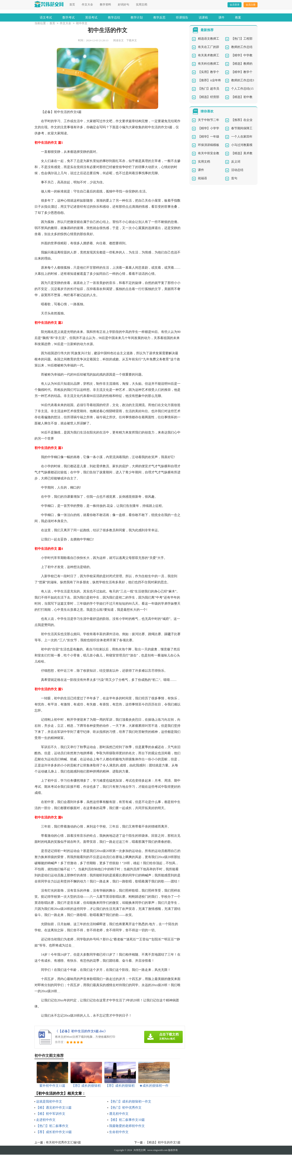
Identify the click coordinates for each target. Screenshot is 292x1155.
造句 (234, 178)
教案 (238, 17)
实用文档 (141, 4)
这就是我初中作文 (49, 1102)
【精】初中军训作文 (50, 1114)
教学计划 (137, 17)
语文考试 (46, 17)
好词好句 (123, 4)
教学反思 (159, 17)
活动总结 (237, 170)
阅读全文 (118, 40)
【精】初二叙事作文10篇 (127, 1120)
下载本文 (131, 40)
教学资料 (105, 4)
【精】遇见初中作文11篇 (54, 1108)
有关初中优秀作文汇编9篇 (63, 1142)
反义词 (235, 162)
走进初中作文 (46, 1120)
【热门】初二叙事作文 (52, 1126)
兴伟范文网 (139, 1150)
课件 (221, 17)
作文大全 (87, 4)
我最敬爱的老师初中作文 (127, 1126)
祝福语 (202, 178)
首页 (72, 4)
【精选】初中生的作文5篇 (163, 1142)
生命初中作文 (119, 1132)
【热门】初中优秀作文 (125, 1108)
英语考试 (91, 17)
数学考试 (68, 17)
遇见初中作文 (119, 1114)
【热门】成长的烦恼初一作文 (130, 1102)
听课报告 (182, 17)
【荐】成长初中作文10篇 (54, 1132)
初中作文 (81, 23)
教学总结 (114, 17)
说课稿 (203, 17)
